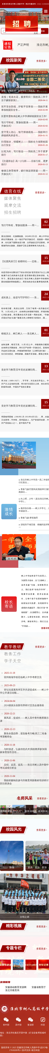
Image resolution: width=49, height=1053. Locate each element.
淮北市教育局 (12, 990)
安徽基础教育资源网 (15, 987)
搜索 (43, 31)
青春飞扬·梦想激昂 (29, 518)
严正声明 (24, 44)
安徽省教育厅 (39, 987)
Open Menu (45, 11)
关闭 (37, 34)
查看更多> (41, 61)
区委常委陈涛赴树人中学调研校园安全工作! (24, 116)
